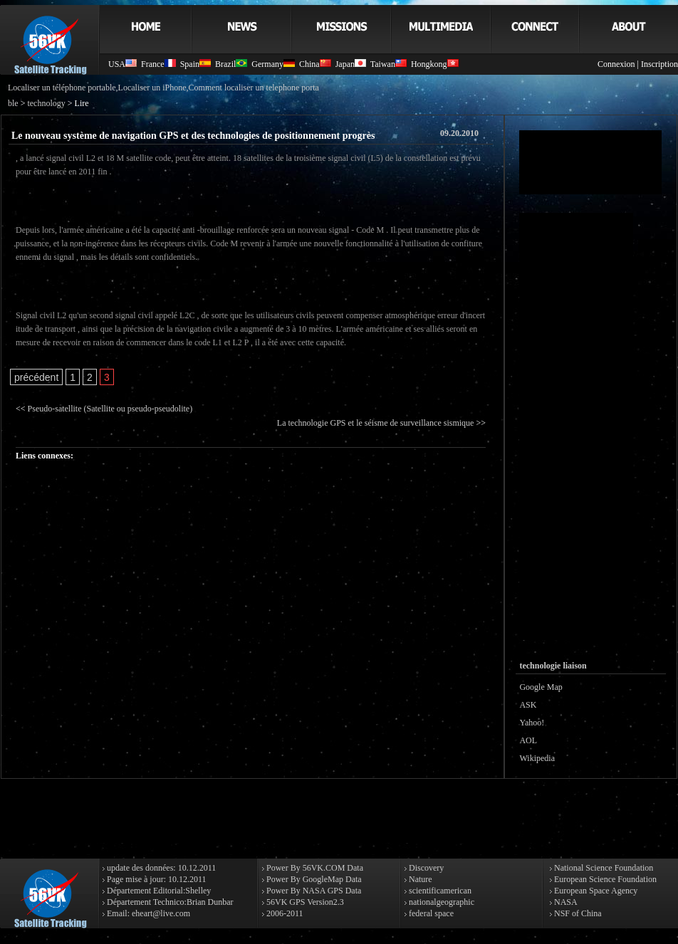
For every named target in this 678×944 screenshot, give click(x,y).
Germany (273, 64)
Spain (195, 64)
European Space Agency (594, 891)
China (315, 64)
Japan (350, 64)
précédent (36, 377)
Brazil (231, 64)
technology (46, 103)
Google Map (540, 687)
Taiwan (388, 64)
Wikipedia (537, 758)
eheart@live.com (161, 913)
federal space (430, 913)
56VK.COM (324, 868)
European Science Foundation (604, 879)
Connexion (616, 64)
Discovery (425, 868)
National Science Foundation (602, 868)
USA (122, 64)
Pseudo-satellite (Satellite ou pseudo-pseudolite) (110, 409)
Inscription (659, 64)
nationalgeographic (440, 902)
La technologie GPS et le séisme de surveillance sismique (375, 423)
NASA (565, 902)
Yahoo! (531, 723)
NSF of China (577, 913)
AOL (528, 740)
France (158, 64)
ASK (527, 705)
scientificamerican (439, 891)
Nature (419, 879)
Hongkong (435, 64)
